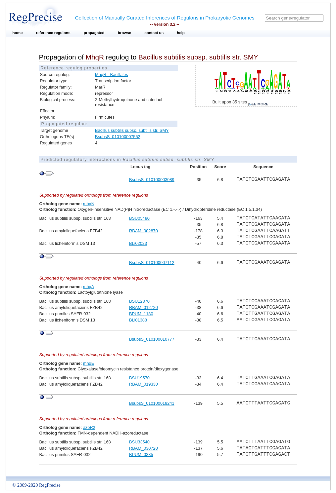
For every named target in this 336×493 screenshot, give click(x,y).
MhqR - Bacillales (111, 74)
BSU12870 (139, 301)
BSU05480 (139, 218)
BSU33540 (139, 441)
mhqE (88, 363)
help (181, 33)
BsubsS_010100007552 (117, 136)
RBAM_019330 (143, 384)
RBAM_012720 (143, 307)
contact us (154, 33)
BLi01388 (138, 320)
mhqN (88, 203)
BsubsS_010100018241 (151, 403)
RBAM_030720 (143, 448)
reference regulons (53, 33)
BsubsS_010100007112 (151, 262)
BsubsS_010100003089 (151, 179)
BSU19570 (139, 377)
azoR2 (89, 427)
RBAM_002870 (143, 230)
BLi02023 (138, 243)
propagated (94, 33)
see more (258, 104)
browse (124, 33)
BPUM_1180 (141, 313)
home (18, 33)
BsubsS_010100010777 (151, 339)
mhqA (88, 286)
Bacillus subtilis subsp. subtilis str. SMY (132, 130)
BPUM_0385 (141, 454)
